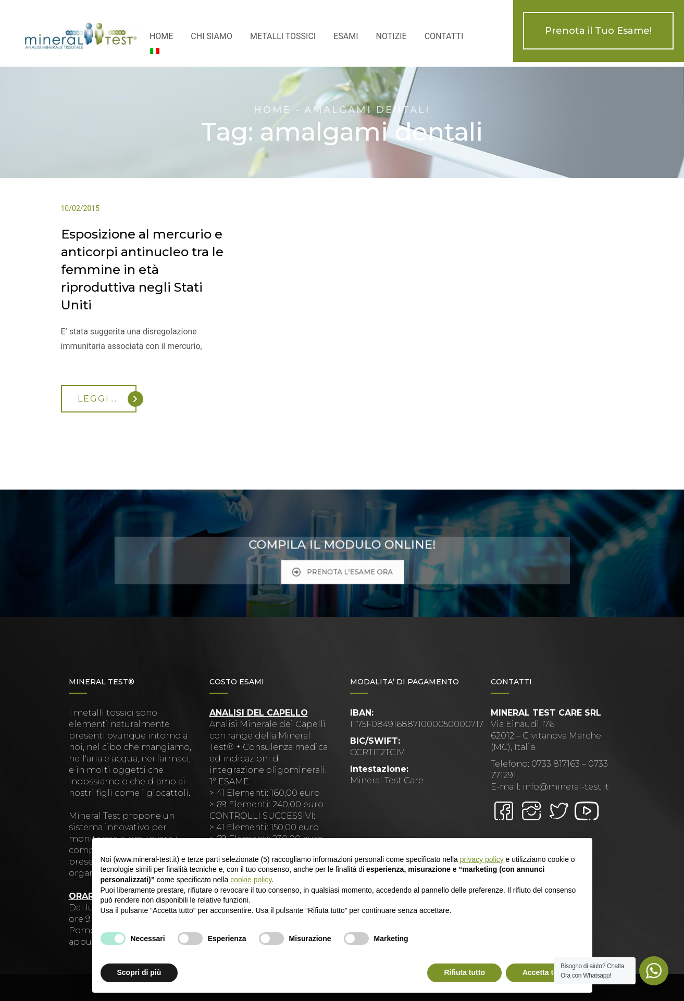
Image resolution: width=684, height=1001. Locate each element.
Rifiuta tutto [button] (464, 972)
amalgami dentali (367, 110)
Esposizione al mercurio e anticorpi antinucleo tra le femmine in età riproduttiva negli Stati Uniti (142, 269)
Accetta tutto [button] (545, 972)
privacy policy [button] (482, 859)
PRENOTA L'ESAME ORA (342, 566)
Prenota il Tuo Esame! (598, 30)
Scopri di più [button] (139, 972)
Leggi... (107, 399)
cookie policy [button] (250, 879)
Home (272, 110)
